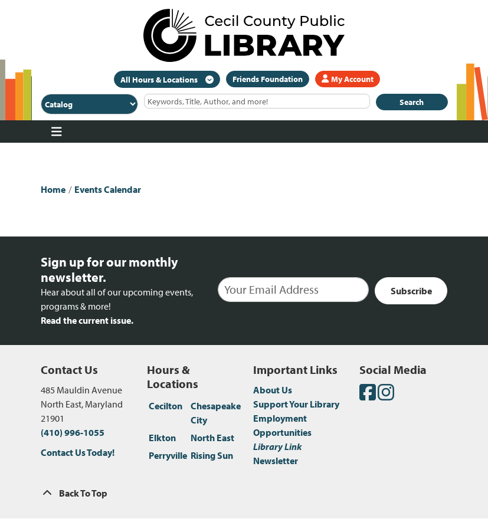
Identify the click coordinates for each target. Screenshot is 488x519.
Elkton (162, 438)
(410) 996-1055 (72, 432)
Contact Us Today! (77, 452)
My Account (347, 79)
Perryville (168, 455)
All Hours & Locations (159, 79)
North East (212, 438)
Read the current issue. (87, 320)
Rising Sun (212, 455)
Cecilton (165, 406)
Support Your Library (296, 404)
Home (53, 189)
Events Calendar (107, 189)
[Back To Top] (244, 493)
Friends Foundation (267, 79)
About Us (272, 390)
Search (411, 102)
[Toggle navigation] (57, 131)
